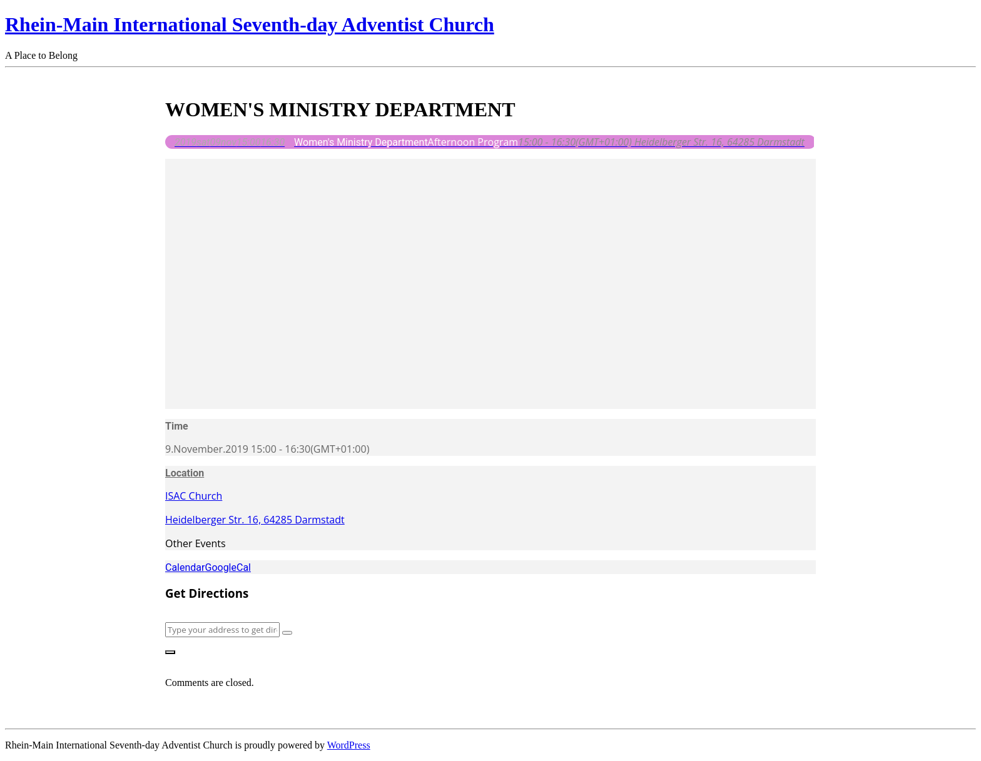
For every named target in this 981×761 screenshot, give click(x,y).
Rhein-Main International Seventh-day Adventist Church (249, 24)
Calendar (185, 567)
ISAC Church (193, 496)
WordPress (348, 745)
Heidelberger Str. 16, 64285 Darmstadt (255, 520)
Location (184, 473)
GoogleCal (228, 567)
